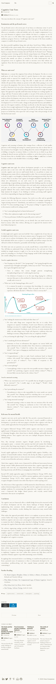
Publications (29, 3)
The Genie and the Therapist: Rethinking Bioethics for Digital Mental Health (7, 631)
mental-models (20, 595)
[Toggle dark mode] (53, 3)
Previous (14, 616)
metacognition (29, 595)
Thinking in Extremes (30, 628)
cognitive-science (11, 595)
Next (39, 616)
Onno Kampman (5, 3)
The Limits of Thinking (44, 628)
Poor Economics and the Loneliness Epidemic (19, 629)
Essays (21, 3)
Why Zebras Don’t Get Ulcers (12, 587)
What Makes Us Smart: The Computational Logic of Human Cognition (25, 582)
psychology (36, 595)
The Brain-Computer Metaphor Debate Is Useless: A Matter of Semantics (26, 577)
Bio (16, 3)
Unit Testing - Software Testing (13, 590)
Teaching (37, 3)
